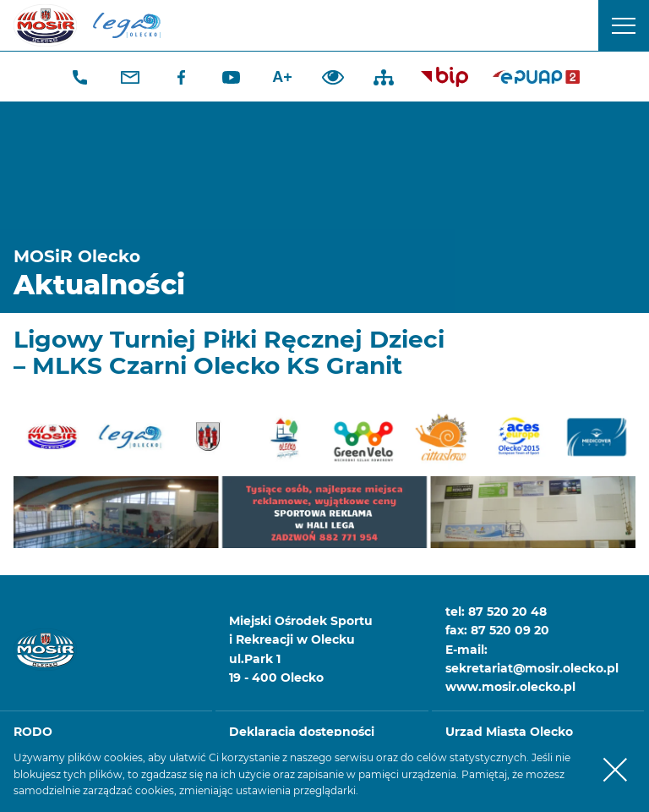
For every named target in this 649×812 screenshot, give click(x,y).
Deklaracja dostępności (301, 731)
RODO (33, 731)
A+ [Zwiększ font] (282, 77)
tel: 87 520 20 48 (496, 611)
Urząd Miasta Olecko (509, 731)
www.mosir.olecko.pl (510, 686)
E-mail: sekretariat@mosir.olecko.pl (532, 659)
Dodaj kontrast (333, 77)
